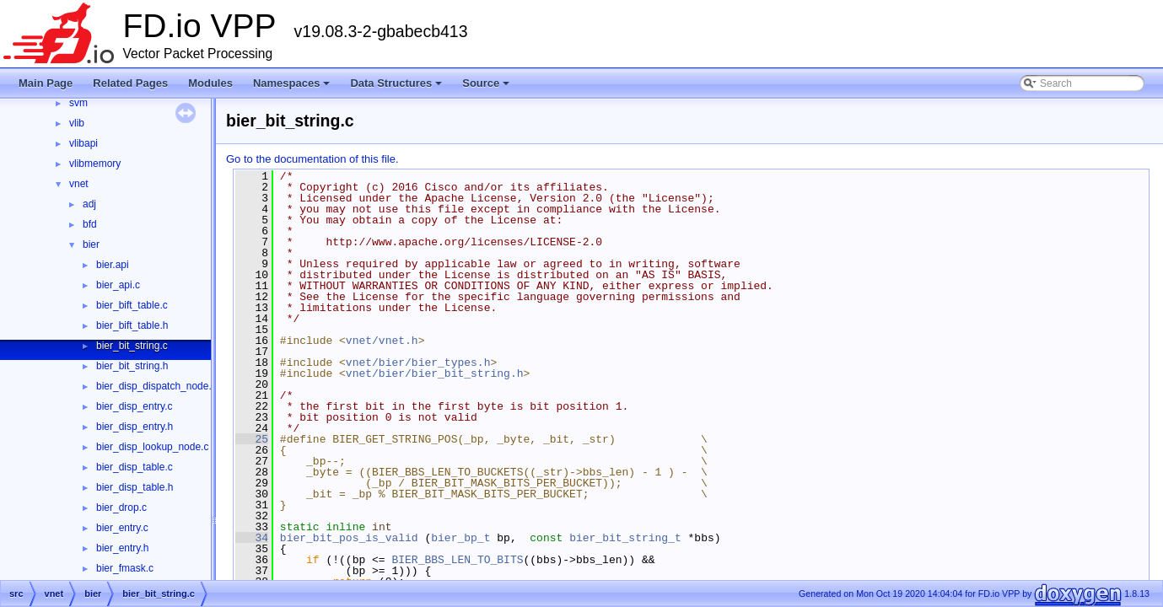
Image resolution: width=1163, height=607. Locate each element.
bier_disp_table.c (134, 467)
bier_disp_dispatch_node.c (156, 386)
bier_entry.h (122, 548)
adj (89, 204)
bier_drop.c (121, 507)
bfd (90, 224)
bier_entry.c (122, 528)
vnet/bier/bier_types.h (418, 362)
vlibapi (83, 143)
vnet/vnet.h (382, 340)
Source (487, 88)
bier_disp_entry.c (134, 406)
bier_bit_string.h (132, 366)
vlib (76, 123)
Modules (210, 83)
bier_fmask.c (124, 568)
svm (78, 103)
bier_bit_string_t (625, 537)
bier (91, 244)
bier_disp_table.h (134, 487)
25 (251, 439)
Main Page (46, 83)
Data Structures (397, 88)
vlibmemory (95, 163)
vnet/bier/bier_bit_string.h (435, 373)
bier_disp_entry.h (134, 426)
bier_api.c (118, 285)
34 (251, 537)
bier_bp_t (460, 537)
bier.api (112, 265)
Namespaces (293, 88)
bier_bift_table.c (132, 305)
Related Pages (130, 83)
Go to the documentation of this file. (312, 159)
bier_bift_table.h (132, 325)
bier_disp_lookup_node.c (152, 447)
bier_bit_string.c (132, 346)
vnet (79, 184)
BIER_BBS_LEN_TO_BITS (457, 559)
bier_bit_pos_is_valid (349, 537)
